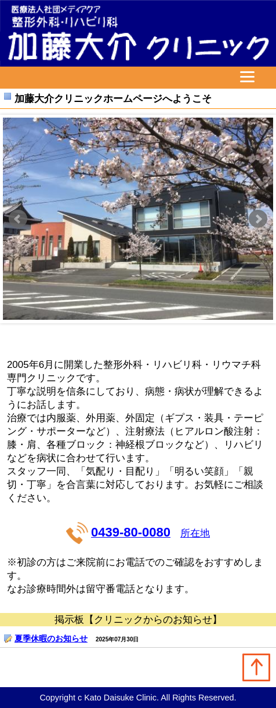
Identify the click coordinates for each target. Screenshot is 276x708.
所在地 (195, 533)
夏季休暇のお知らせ (51, 638)
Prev (18, 219)
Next (258, 219)
